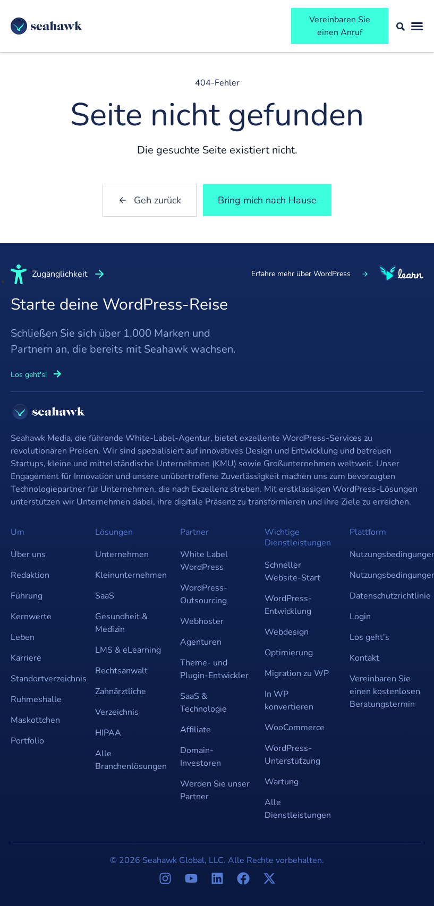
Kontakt (364, 658)
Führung (26, 596)
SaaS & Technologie (203, 702)
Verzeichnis (117, 712)
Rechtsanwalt (121, 671)
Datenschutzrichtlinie (386, 596)
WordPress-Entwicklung (288, 605)
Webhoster (202, 621)
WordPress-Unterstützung (292, 754)
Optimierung (289, 653)
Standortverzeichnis (47, 679)
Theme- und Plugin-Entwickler (214, 669)
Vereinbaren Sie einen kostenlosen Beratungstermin (385, 691)
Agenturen (201, 642)
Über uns (28, 554)
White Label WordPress (204, 561)
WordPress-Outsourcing (203, 594)
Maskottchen (35, 720)
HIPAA (108, 733)
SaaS (104, 596)
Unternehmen (122, 554)
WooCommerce (295, 727)
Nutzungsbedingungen (386, 554)
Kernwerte (31, 616)
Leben (23, 637)
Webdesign (287, 632)
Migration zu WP (297, 673)
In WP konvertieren (289, 700)
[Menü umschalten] (417, 26)
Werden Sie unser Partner (215, 790)
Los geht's (369, 637)
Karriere (26, 658)
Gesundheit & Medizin (121, 623)
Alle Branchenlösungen (131, 760)
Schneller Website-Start (292, 571)
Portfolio (27, 741)
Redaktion (30, 575)
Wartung (282, 782)
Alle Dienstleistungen (298, 809)
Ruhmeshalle (36, 699)
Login (360, 616)
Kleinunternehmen (131, 575)
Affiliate (195, 730)
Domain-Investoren (200, 757)
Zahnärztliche (120, 691)
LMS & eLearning (128, 650)
